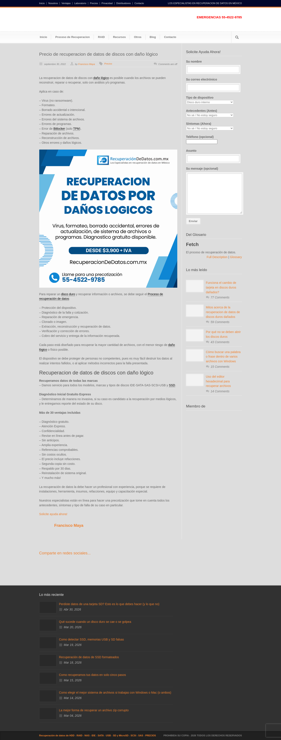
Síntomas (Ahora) (214, 126)
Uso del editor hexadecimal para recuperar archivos (218, 381)
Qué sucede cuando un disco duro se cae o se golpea (95, 621)
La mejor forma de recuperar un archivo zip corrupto (94, 710)
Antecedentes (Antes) (214, 113)
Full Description (217, 257)
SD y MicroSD (121, 735)
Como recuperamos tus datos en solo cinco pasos (92, 675)
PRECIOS (150, 735)
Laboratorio (80, 3)
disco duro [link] (68, 294)
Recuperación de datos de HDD (57, 735)
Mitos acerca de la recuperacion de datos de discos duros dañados (223, 312)
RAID (101, 37)
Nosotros (53, 3)
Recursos (119, 37)
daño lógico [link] (101, 78)
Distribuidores (123, 3)
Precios (94, 3)
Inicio (42, 3)
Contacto (139, 3)
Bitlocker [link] (59, 128)
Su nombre (214, 66)
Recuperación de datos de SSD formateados (89, 657)
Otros (137, 37)
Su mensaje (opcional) (214, 190)
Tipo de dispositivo (214, 100)
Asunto (214, 155)
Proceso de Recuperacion (72, 37)
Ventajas (66, 3)
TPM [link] (76, 128)
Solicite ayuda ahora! (53, 514)
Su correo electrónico (214, 84)
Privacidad (107, 3)
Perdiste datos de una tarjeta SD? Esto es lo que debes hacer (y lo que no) (109, 604)
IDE (94, 735)
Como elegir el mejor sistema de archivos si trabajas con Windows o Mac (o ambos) (115, 692)
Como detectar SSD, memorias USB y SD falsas (91, 639)
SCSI (133, 735)
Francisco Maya (86, 64)
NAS (87, 735)
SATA (101, 735)
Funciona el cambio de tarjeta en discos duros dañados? (221, 287)
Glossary (235, 257)
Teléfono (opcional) (201, 139)
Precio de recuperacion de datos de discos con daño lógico (98, 54)
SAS (140, 735)
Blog (153, 37)
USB (108, 735)
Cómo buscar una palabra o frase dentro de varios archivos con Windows (223, 356)
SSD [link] (172, 385)
